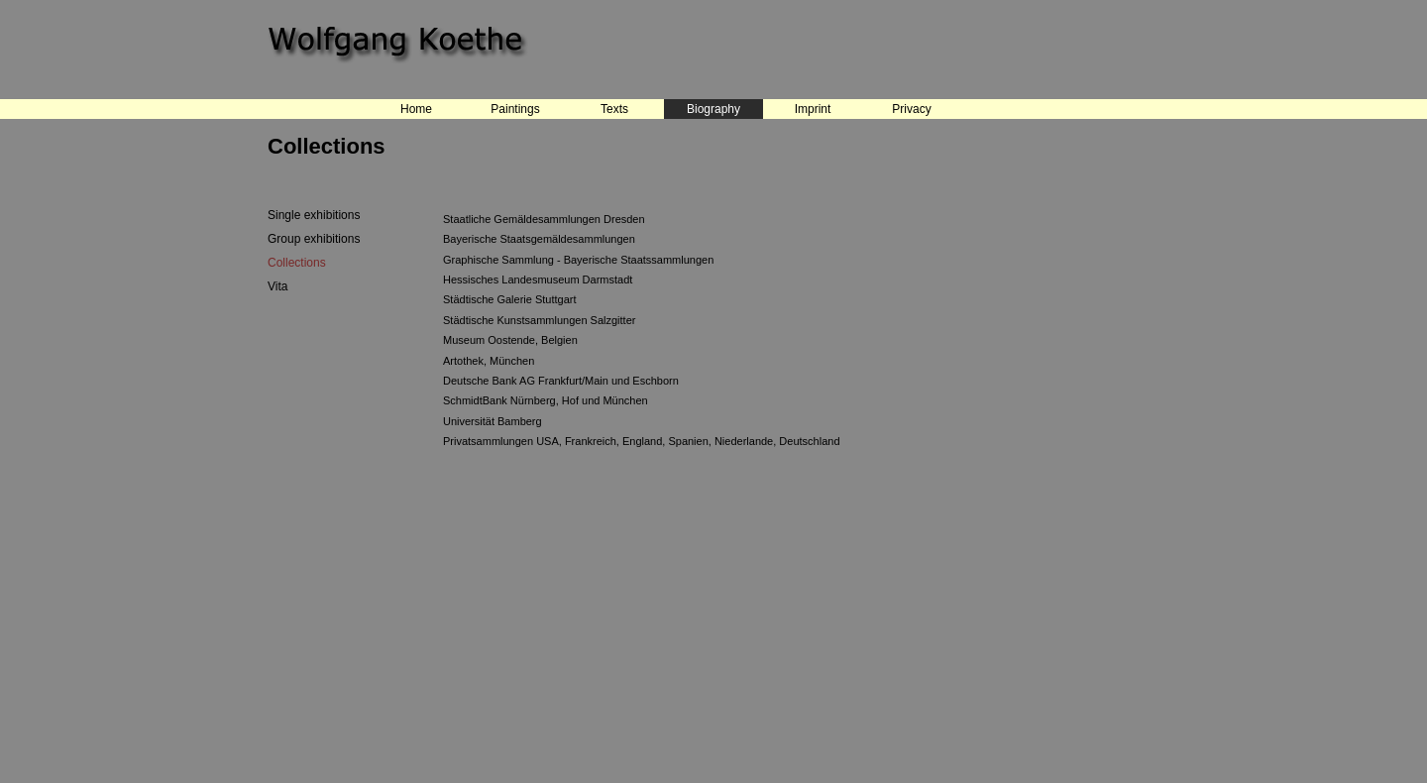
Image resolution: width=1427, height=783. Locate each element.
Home (416, 109)
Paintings (515, 109)
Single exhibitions (314, 215)
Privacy (911, 109)
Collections (297, 263)
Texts (614, 109)
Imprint (813, 109)
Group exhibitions (314, 239)
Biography (713, 109)
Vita (277, 286)
